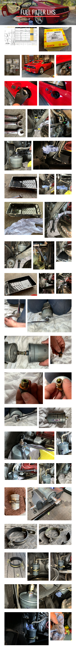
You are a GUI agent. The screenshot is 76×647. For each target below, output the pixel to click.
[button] (2, 2)
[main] (38, 12)
